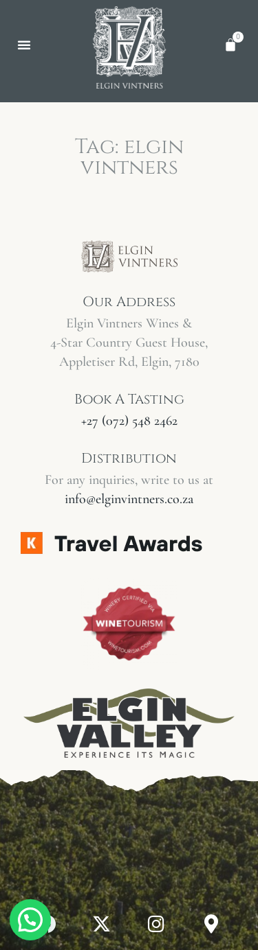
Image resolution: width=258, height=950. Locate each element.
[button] (24, 44)
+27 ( (129, 421)
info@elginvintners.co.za (129, 499)
